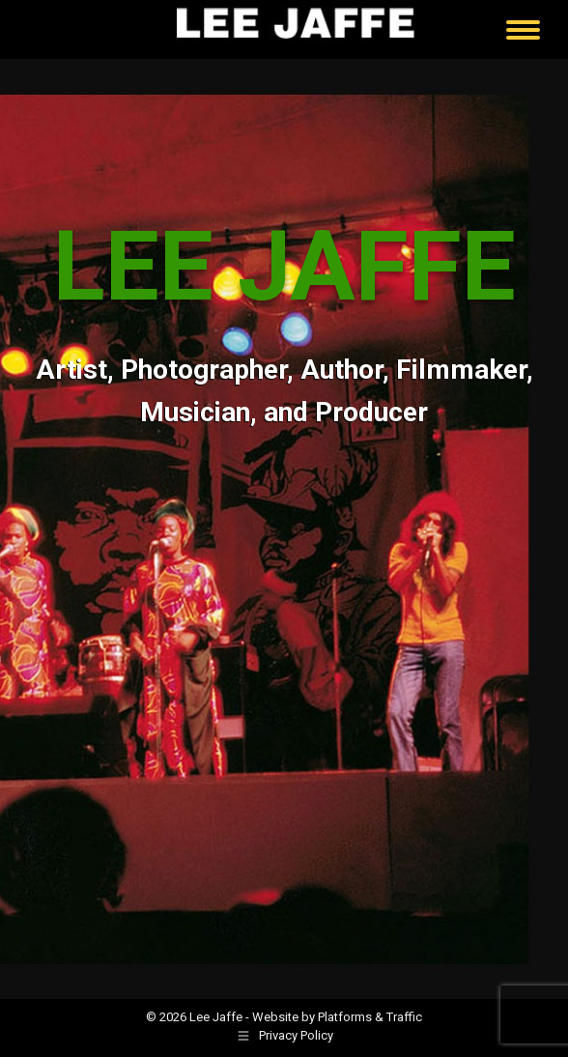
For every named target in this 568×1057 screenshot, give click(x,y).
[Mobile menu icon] (523, 30)
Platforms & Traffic (370, 1017)
